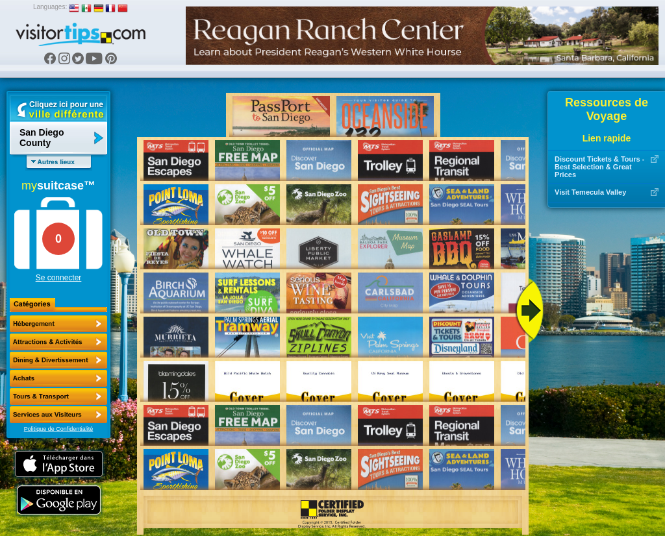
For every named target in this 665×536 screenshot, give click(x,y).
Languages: (50, 6)
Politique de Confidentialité (59, 429)
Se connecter (59, 277)
